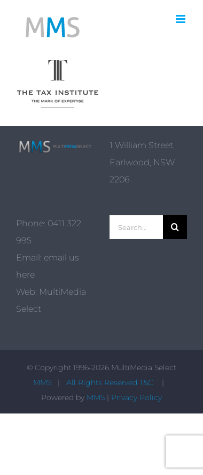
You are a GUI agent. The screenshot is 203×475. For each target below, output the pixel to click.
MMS (42, 382)
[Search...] (136, 227)
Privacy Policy (136, 397)
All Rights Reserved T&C (110, 382)
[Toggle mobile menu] (181, 19)
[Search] (175, 227)
